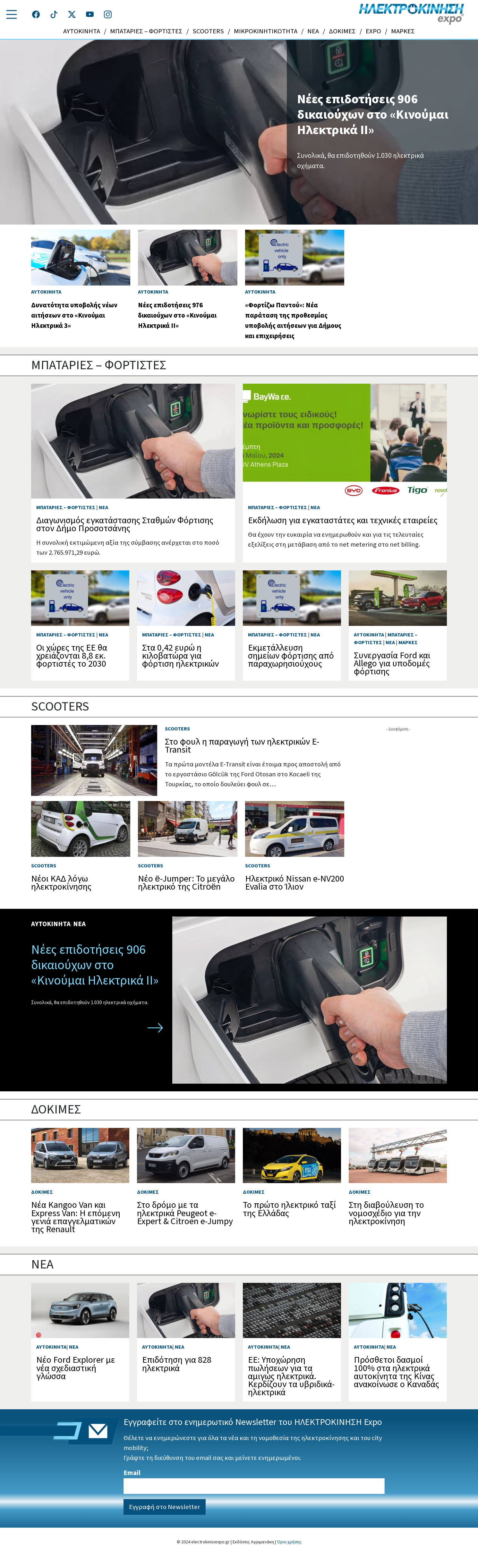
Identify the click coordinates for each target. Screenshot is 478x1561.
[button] (11, 14)
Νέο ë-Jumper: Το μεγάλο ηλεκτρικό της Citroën (186, 882)
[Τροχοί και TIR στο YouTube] (90, 14)
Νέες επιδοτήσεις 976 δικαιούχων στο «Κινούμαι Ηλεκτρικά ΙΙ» (177, 315)
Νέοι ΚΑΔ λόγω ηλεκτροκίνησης (61, 882)
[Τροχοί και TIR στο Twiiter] (72, 14)
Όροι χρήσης (289, 1542)
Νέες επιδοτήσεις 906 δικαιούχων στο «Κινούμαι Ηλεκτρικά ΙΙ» (372, 114)
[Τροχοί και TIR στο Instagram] (108, 14)
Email (132, 1473)
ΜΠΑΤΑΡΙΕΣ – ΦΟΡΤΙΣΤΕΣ (146, 31)
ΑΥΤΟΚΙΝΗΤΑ (81, 31)
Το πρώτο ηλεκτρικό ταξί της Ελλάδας (289, 1208)
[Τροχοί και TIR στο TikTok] (54, 14)
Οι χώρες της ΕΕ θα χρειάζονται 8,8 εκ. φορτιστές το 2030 (71, 655)
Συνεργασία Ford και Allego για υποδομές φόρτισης (392, 663)
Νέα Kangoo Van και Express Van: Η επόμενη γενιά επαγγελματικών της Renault (75, 1217)
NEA (313, 31)
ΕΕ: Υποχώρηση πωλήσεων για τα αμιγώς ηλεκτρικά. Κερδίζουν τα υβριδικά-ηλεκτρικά (291, 1376)
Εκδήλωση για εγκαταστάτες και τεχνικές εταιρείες (343, 520)
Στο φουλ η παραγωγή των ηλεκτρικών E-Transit (242, 745)
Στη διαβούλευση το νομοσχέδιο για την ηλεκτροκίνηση (386, 1212)
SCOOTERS (208, 31)
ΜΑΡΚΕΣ (403, 31)
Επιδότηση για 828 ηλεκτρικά (176, 1363)
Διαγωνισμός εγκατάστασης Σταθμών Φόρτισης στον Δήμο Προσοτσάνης (124, 524)
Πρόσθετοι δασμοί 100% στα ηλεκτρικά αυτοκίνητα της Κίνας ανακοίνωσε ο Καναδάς (396, 1372)
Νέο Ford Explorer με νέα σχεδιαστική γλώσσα (75, 1367)
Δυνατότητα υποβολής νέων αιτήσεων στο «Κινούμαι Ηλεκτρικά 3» (74, 315)
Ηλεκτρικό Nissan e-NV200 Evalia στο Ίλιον (294, 882)
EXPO (373, 31)
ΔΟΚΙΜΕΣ (342, 31)
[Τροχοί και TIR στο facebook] (36, 14)
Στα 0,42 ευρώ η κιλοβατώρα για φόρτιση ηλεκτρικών (180, 655)
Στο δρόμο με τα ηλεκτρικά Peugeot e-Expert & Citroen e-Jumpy (185, 1212)
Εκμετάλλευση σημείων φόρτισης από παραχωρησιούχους (291, 655)
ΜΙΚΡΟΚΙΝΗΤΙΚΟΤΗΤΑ (265, 31)
